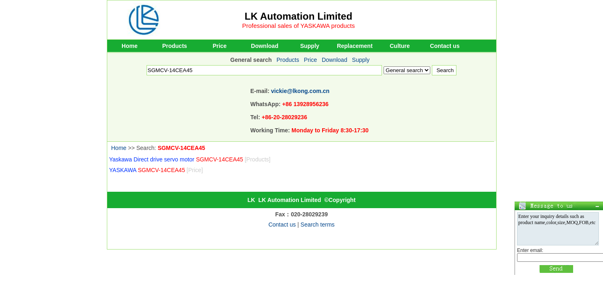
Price (219, 46)
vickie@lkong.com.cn (300, 91)
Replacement (355, 46)
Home (130, 46)
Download (264, 46)
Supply (309, 46)
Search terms (317, 224)
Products (174, 46)
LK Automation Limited (298, 16)
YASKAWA (156, 170)
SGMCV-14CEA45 (181, 148)
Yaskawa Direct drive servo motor (190, 159)
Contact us (444, 46)
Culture (400, 46)
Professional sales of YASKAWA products (298, 25)
